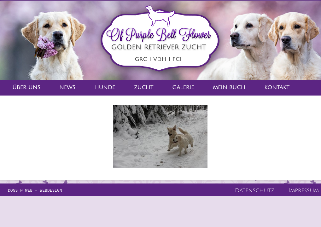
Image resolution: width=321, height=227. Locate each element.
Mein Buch (229, 87)
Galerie (183, 87)
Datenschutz (254, 190)
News (67, 87)
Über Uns (26, 87)
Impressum (304, 190)
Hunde (104, 87)
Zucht (143, 87)
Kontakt (276, 87)
